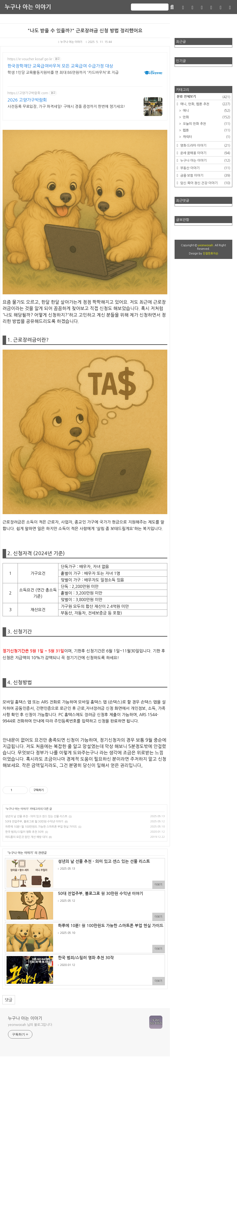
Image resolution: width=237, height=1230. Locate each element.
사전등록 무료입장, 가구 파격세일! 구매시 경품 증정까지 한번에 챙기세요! (66, 106)
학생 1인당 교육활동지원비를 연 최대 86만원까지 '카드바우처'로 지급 (63, 72)
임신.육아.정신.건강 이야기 (204, 183)
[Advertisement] (85, 806)
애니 (206, 110)
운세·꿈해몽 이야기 (204, 153)
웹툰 (206, 130)
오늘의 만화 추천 (206, 124)
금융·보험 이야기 (204, 175)
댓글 (8, 1164)
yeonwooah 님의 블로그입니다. (30, 1189)
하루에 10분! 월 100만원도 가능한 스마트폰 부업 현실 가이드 (41, 892)
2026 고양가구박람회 (27, 100)
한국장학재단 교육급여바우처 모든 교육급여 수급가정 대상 (60, 66)
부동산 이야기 (204, 168)
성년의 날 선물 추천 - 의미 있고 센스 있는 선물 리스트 (36, 882)
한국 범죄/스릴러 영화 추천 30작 (24, 897)
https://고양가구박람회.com (28, 93)
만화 (206, 117)
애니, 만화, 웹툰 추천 (204, 104)
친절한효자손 (210, 253)
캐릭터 (206, 137)
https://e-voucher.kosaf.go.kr (30, 59)
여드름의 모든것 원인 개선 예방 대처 (26, 902)
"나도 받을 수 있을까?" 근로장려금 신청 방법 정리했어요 (85, 30)
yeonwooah (205, 245)
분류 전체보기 (203, 97)
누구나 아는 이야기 (28, 7)
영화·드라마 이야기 (204, 145)
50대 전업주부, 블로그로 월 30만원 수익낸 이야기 (34, 887)
